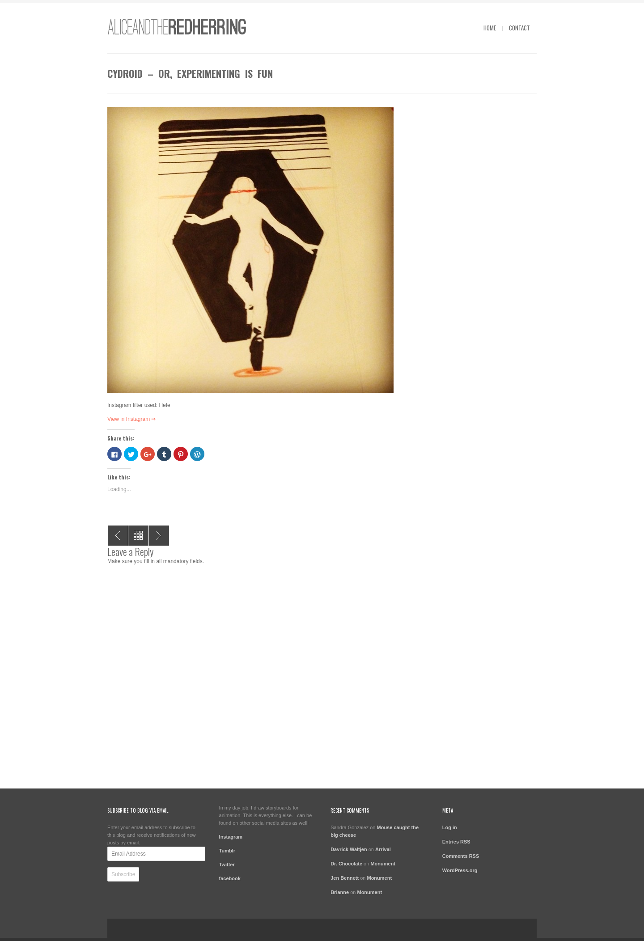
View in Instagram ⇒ (131, 419)
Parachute (118, 536)
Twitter (227, 864)
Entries (456, 841)
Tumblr (227, 850)
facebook (230, 878)
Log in (449, 827)
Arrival (383, 849)
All (138, 536)
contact (519, 27)
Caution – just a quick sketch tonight (159, 536)
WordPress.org (460, 870)
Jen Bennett (344, 878)
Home (489, 27)
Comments (460, 856)
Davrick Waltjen (348, 849)
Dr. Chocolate (346, 863)
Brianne (339, 892)
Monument (382, 863)
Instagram (231, 836)
